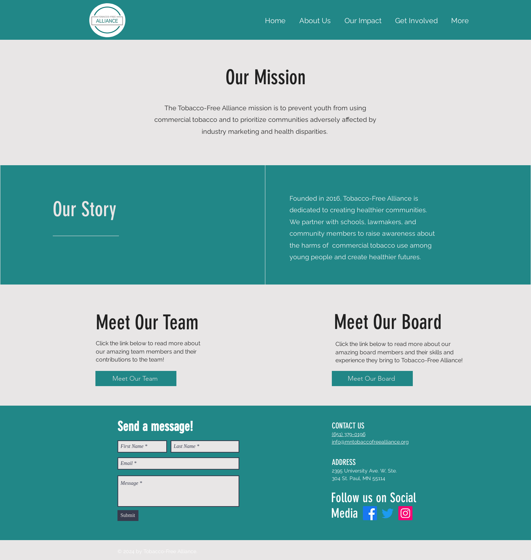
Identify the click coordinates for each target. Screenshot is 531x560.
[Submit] (127, 515)
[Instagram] (405, 513)
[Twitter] (388, 513)
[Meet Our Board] (372, 378)
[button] (417, 21)
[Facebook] (370, 513)
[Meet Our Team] (135, 378)
